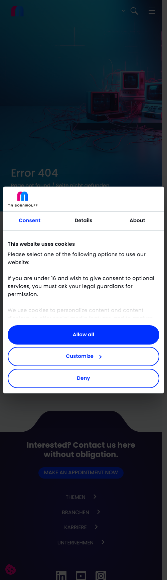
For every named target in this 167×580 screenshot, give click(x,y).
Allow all (83, 334)
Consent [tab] (29, 220)
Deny (83, 378)
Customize (84, 356)
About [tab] (137, 220)
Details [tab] (83, 220)
